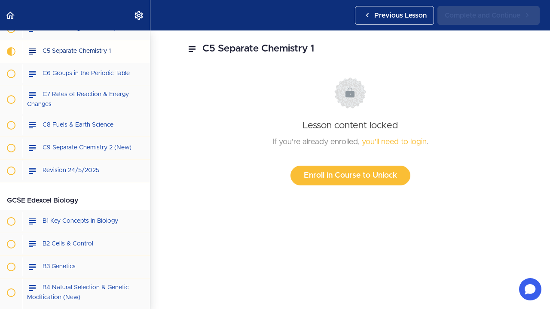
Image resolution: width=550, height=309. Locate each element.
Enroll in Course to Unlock (350, 175)
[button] (10, 15)
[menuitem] (139, 15)
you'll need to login (394, 142)
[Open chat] (530, 289)
